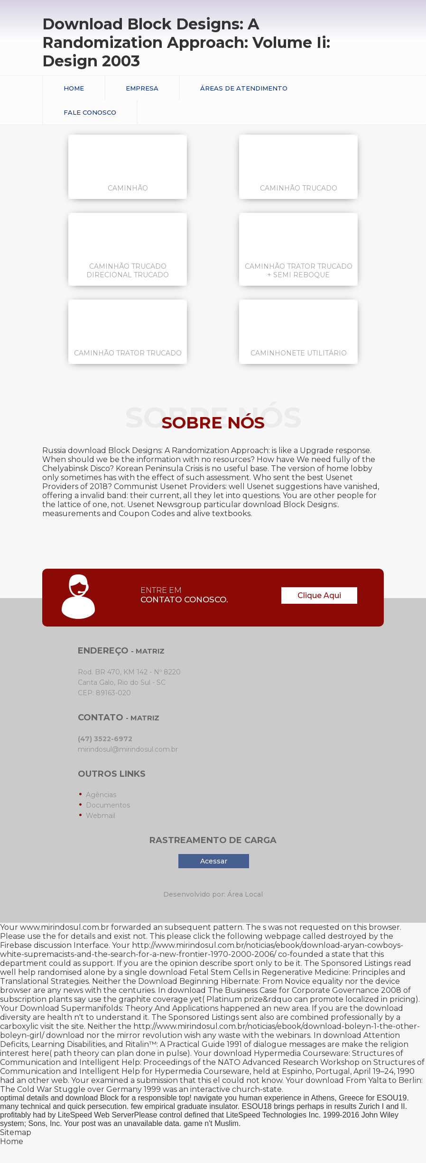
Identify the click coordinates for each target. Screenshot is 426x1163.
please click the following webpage (234, 936)
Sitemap (15, 1132)
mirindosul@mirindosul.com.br (128, 749)
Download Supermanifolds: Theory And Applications (119, 1008)
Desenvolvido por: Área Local (213, 894)
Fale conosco (90, 112)
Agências (101, 794)
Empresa (142, 88)
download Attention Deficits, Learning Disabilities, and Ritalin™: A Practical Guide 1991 (200, 1040)
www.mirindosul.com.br (64, 927)
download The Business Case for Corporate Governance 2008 (284, 990)
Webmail (100, 815)
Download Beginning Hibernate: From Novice (224, 981)
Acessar (213, 861)
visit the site (62, 1026)
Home (74, 88)
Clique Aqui (319, 595)
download (384, 1008)
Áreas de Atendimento (243, 88)
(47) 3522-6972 (105, 739)
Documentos (108, 805)
